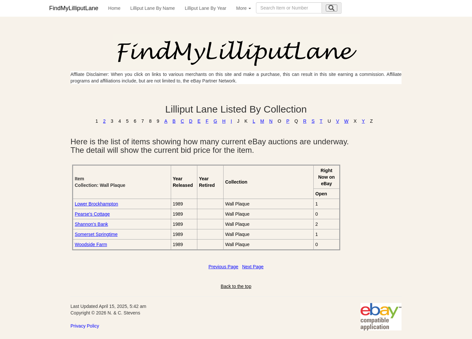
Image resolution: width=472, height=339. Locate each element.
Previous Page (223, 266)
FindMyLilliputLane (73, 8)
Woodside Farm (91, 244)
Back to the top (236, 286)
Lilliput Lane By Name (152, 8)
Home (114, 8)
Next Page (253, 266)
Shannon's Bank (91, 224)
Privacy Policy (84, 326)
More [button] (243, 8)
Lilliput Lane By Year (205, 8)
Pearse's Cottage (92, 214)
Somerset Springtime (96, 234)
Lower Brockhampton (96, 203)
